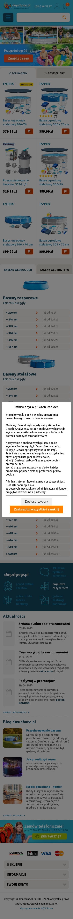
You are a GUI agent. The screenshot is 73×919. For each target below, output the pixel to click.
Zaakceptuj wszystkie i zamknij (36, 509)
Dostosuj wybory (36, 501)
